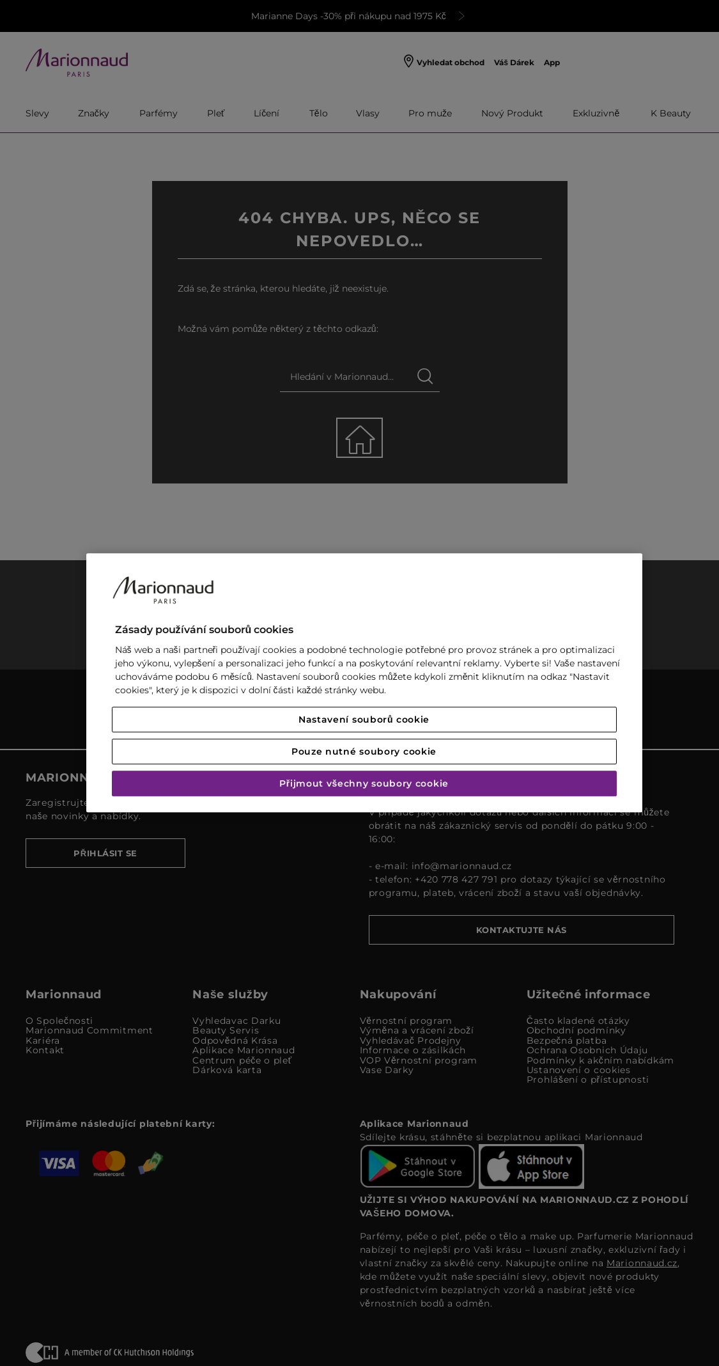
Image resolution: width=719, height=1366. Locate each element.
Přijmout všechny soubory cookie (364, 784)
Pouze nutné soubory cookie (364, 752)
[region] (364, 682)
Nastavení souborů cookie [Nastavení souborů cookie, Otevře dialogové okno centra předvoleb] (363, 720)
